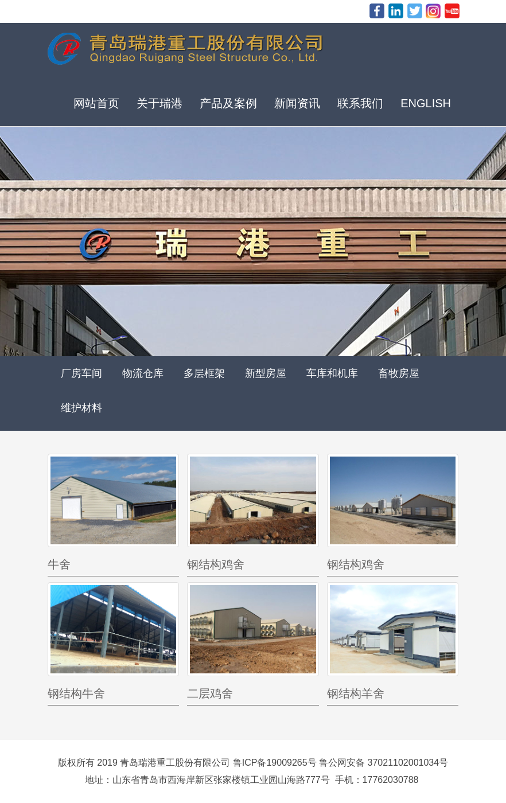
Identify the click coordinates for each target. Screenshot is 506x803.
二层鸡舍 (210, 693)
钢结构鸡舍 (215, 564)
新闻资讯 (297, 103)
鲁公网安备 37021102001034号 (383, 762)
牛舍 (59, 564)
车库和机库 (332, 373)
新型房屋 (265, 373)
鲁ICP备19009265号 (275, 762)
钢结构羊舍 (355, 693)
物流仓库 (143, 373)
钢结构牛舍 (76, 693)
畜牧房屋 (398, 373)
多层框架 (204, 373)
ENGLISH (425, 103)
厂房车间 (81, 373)
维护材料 (81, 408)
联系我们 (360, 103)
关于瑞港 (159, 103)
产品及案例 (228, 103)
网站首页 (96, 103)
